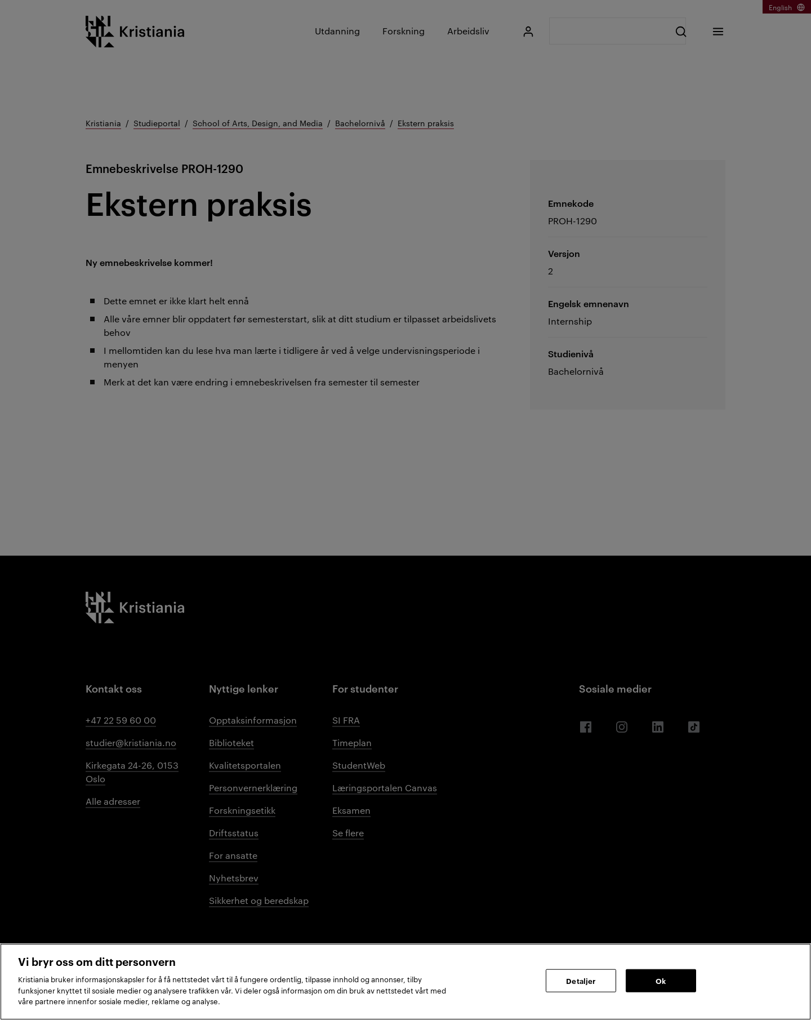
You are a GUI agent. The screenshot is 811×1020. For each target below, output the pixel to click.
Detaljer (580, 980)
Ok (661, 980)
